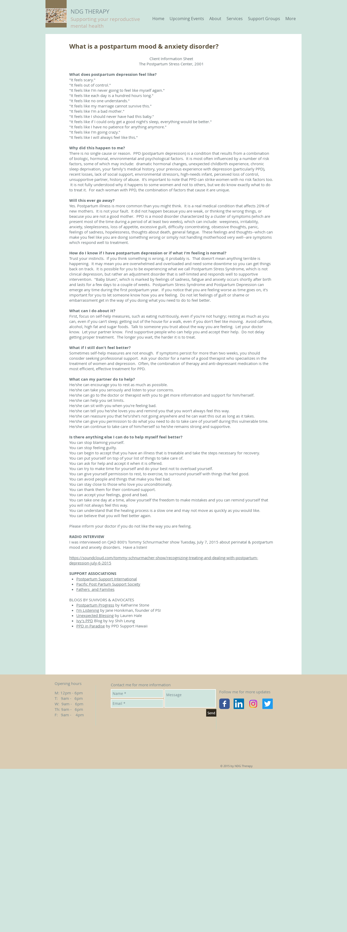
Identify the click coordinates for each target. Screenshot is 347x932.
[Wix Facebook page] (224, 704)
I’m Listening (87, 610)
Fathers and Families (95, 589)
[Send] (211, 713)
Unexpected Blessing (95, 615)
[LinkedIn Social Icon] (239, 704)
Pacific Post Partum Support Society (108, 584)
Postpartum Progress (95, 605)
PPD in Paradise (90, 625)
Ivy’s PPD (84, 620)
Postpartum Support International (106, 578)
